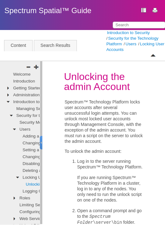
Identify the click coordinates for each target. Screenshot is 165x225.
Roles (24, 198)
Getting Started (27, 88)
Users (130, 44)
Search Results (55, 45)
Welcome (21, 74)
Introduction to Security (128, 32)
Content (18, 45)
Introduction (24, 81)
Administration (26, 94)
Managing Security (33, 108)
